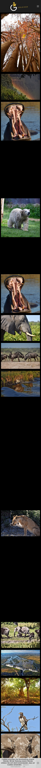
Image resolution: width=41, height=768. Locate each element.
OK (24, 766)
